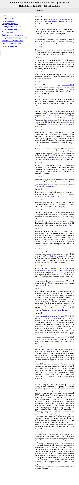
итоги (45, 50)
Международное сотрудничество (15, 38)
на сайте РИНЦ (66, 159)
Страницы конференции (50, 196)
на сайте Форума (54, 157)
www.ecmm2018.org (66, 225)
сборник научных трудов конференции (55, 310)
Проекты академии (9, 29)
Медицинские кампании (11, 43)
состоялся (46, 351)
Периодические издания (11, 27)
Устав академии (8, 21)
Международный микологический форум (49, 316)
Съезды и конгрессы (10, 32)
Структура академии (10, 24)
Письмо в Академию (10, 46)
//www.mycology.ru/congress (44, 186)
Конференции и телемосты (12, 35)
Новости (5, 15)
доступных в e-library (42, 285)
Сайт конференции (59, 206)
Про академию (7, 18)
